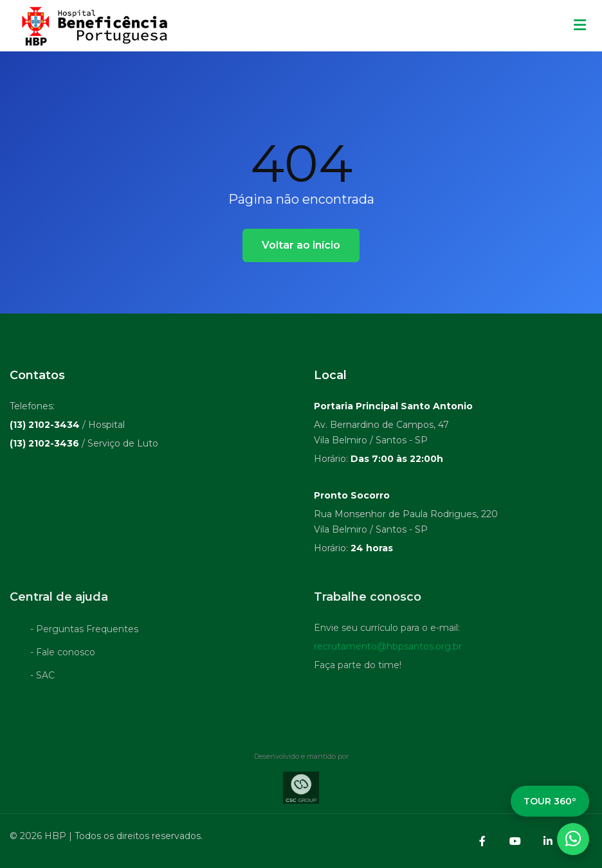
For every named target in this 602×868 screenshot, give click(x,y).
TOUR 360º (550, 801)
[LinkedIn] (548, 841)
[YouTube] (515, 841)
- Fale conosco (62, 654)
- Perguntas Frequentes (84, 631)
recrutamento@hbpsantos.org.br (388, 648)
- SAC (42, 677)
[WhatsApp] (573, 839)
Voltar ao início (301, 245)
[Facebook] (482, 841)
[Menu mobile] (579, 25)
